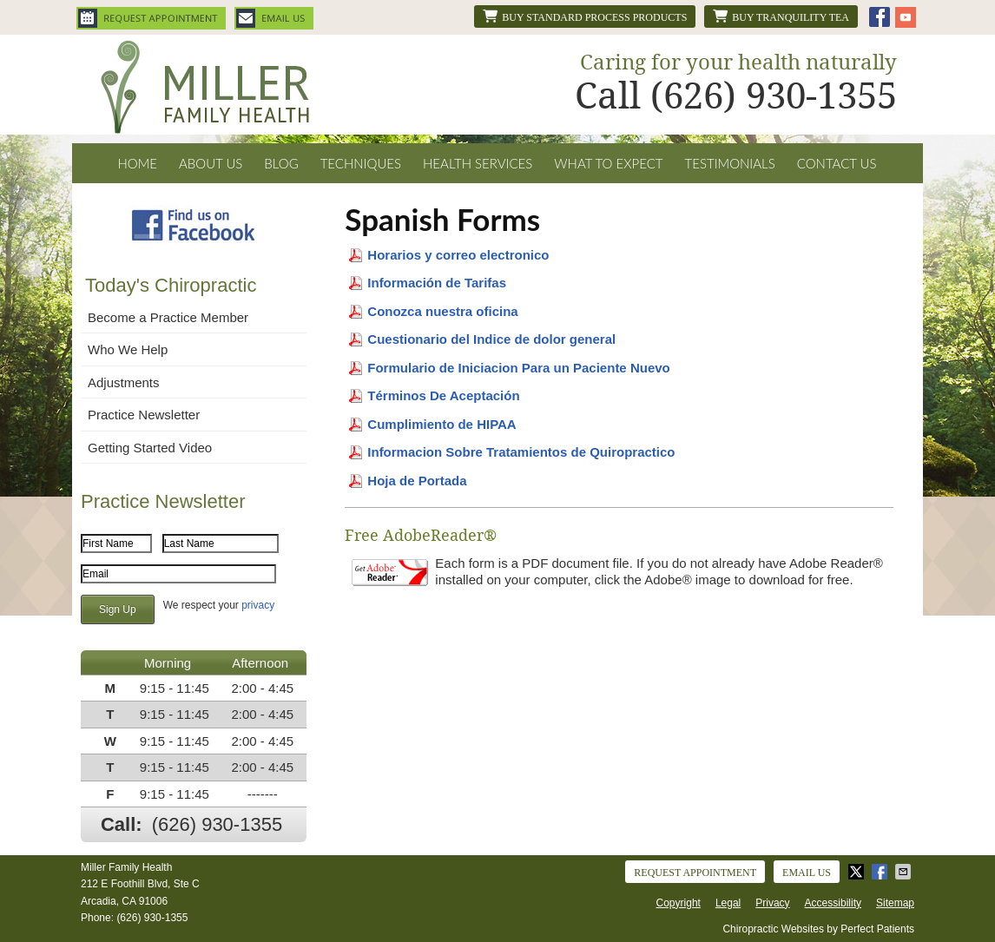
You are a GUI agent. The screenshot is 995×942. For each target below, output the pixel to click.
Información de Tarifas (436, 282)
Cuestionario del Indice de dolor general (491, 339)
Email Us (273, 18)
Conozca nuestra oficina (442, 311)
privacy (257, 605)
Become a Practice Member (168, 317)
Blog (281, 163)
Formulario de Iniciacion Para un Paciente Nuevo (518, 367)
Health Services (477, 163)
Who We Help (128, 349)
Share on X (857, 871)
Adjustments (124, 382)
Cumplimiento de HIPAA (441, 424)
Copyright (678, 903)
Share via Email (904, 871)
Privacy (772, 903)
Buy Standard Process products (585, 16)
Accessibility (833, 903)
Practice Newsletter (144, 414)
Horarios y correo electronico (458, 254)
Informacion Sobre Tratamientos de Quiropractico (521, 452)
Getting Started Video (150, 447)
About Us (210, 163)
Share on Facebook (881, 871)
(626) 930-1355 (217, 824)
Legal (728, 903)
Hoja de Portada (418, 480)
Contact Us (837, 163)
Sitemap (895, 903)
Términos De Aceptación (443, 395)
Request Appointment (151, 18)
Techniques (360, 163)
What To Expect (608, 163)
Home (137, 163)
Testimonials (730, 163)
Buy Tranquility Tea (781, 16)
